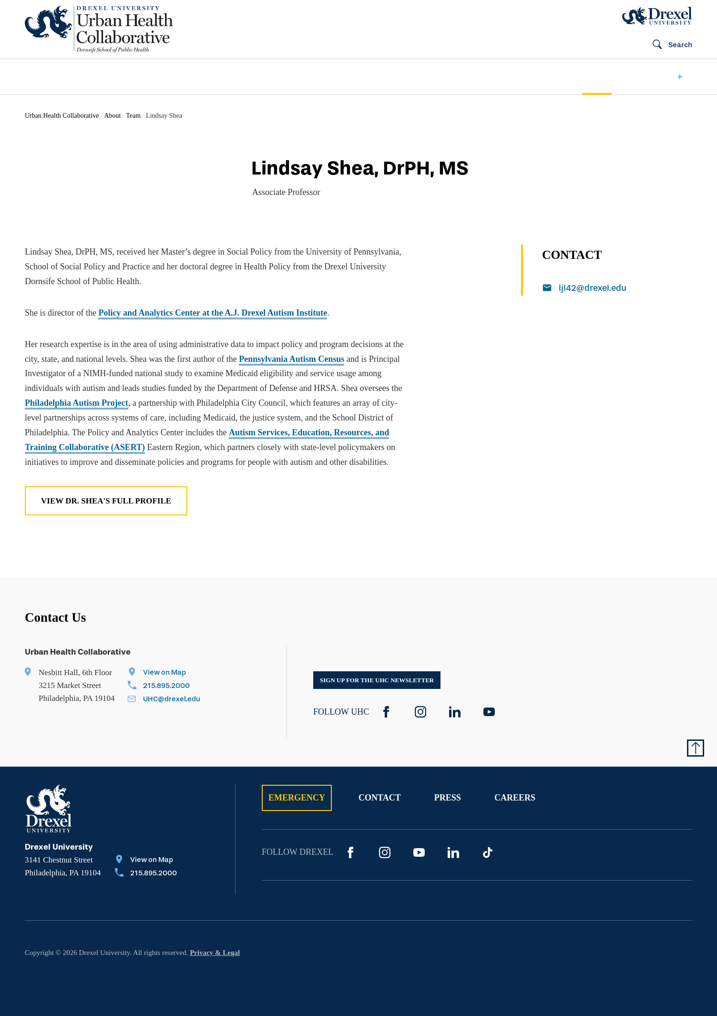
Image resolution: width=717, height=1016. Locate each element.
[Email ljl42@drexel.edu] (617, 289)
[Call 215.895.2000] (164, 686)
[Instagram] (420, 712)
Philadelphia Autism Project (76, 403)
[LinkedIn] (455, 712)
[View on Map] (164, 673)
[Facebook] (386, 712)
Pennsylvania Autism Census (291, 359)
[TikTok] (487, 852)
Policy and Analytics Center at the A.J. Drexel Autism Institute (212, 313)
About (112, 115)
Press (447, 797)
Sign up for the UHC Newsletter (377, 680)
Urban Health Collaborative (62, 115)
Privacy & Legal (215, 952)
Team (133, 115)
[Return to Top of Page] (695, 748)
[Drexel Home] (657, 16)
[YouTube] (489, 712)
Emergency (296, 797)
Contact (379, 797)
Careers (514, 797)
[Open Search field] (668, 45)
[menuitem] (54, 77)
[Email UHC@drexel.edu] (164, 700)
